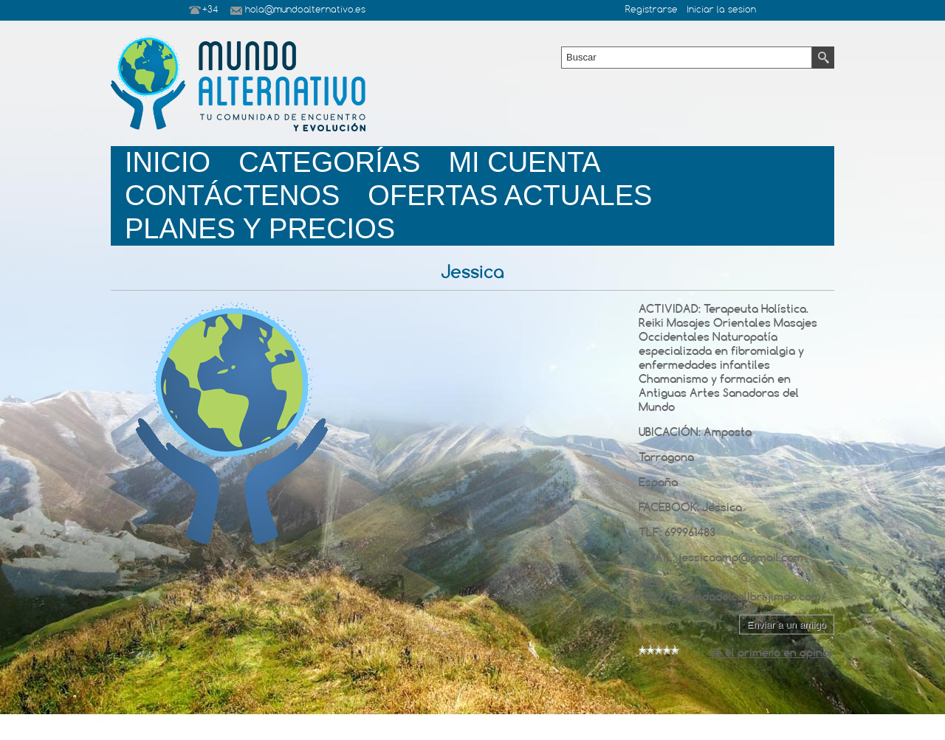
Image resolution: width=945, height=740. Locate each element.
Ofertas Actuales (510, 195)
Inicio (167, 162)
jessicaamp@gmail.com (740, 557)
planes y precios (260, 228)
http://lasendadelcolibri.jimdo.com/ (732, 596)
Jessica (722, 507)
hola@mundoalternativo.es (305, 10)
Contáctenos (232, 195)
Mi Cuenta (524, 162)
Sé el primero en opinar (771, 653)
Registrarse (651, 10)
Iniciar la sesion (721, 10)
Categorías (329, 162)
